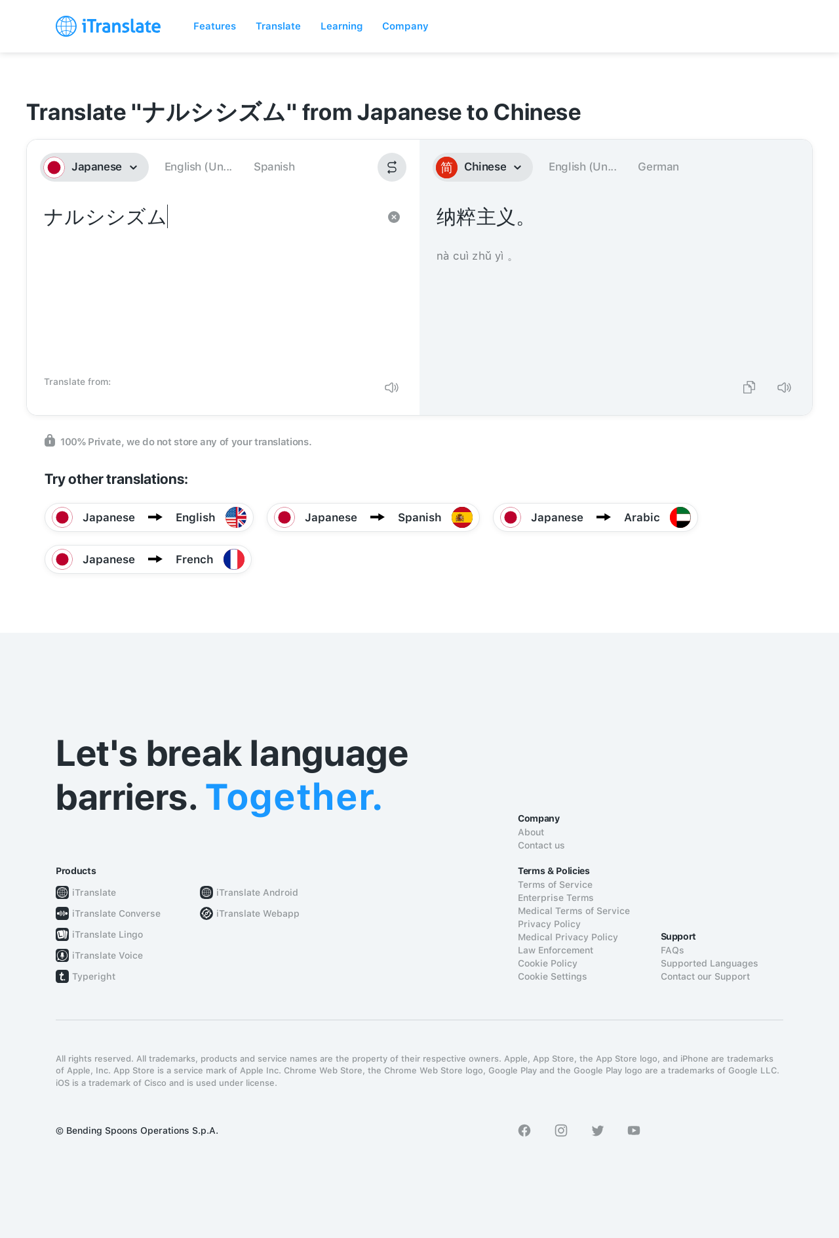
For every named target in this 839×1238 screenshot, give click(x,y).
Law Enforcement (555, 950)
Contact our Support (705, 976)
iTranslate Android (257, 892)
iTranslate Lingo (107, 934)
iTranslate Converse (116, 913)
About (531, 832)
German (658, 166)
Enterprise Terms (556, 897)
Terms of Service (555, 884)
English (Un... (198, 166)
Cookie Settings (552, 976)
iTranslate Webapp (258, 913)
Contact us (541, 845)
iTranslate (94, 892)
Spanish (274, 166)
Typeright (93, 976)
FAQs (672, 950)
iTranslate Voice (107, 955)
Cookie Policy (547, 963)
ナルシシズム (210, 286)
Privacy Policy (549, 924)
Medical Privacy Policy (568, 937)
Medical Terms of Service (574, 911)
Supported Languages (709, 963)
